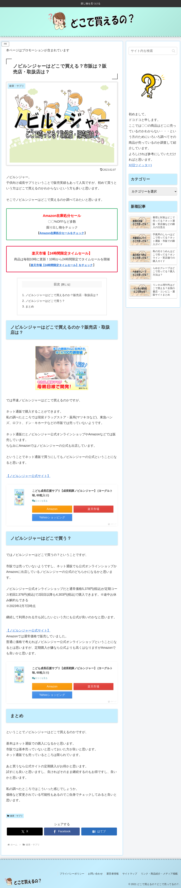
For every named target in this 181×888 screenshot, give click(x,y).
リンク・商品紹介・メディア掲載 (159, 873)
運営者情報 (112, 873)
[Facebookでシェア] (62, 831)
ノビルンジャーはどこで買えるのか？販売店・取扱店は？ (61, 295)
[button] (173, 51)
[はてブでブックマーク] (99, 831)
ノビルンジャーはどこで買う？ (45, 300)
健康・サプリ (15, 816)
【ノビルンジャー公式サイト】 (28, 476)
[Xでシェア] (24, 831)
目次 (57, 284)
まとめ (29, 306)
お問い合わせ (95, 873)
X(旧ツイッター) (140, 165)
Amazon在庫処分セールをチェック (62, 233)
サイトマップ (129, 873)
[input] (153, 51)
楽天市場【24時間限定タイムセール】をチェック (62, 265)
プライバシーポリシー (72, 873)
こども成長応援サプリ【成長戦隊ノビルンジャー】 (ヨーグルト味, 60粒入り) (72, 493)
